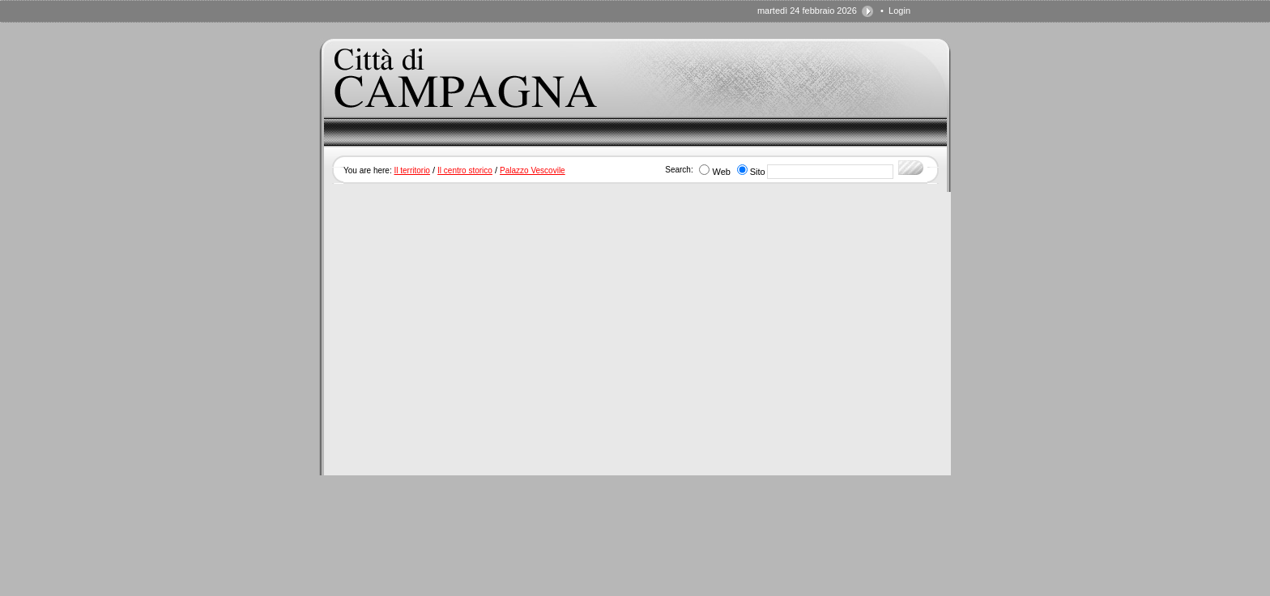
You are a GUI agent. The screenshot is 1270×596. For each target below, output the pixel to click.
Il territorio (411, 170)
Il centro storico (464, 170)
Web (721, 172)
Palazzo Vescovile (532, 170)
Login (899, 10)
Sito (757, 172)
